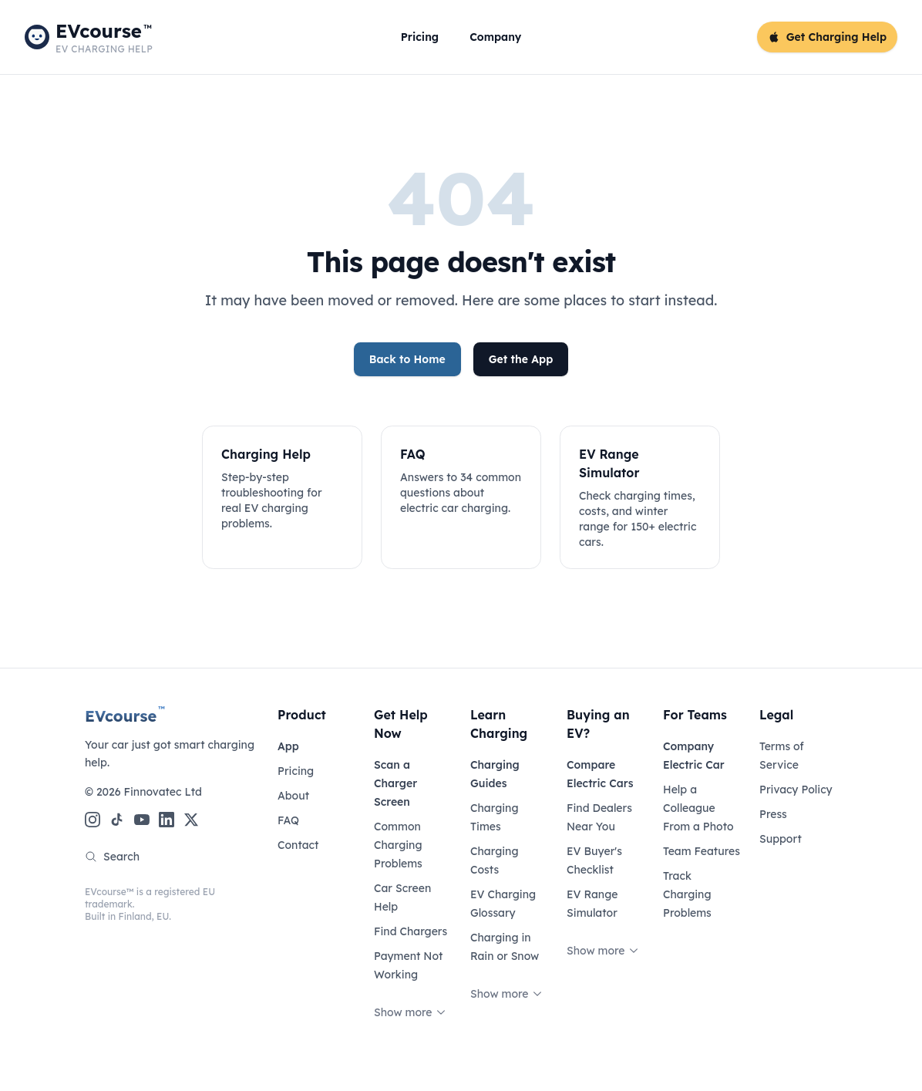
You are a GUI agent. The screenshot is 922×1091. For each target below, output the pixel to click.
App (288, 746)
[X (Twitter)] (191, 819)
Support (780, 839)
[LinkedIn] (166, 819)
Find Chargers (410, 931)
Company (495, 37)
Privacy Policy (796, 789)
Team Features (701, 851)
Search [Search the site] (112, 857)
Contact (298, 845)
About (293, 796)
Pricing (420, 37)
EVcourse (125, 715)
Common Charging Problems (398, 845)
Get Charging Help (827, 37)
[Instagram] (92, 819)
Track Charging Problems (687, 894)
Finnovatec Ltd (162, 792)
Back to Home (407, 359)
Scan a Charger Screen (395, 783)
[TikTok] (117, 819)
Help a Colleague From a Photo (698, 808)
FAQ (288, 820)
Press (773, 814)
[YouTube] (142, 819)
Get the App (521, 359)
